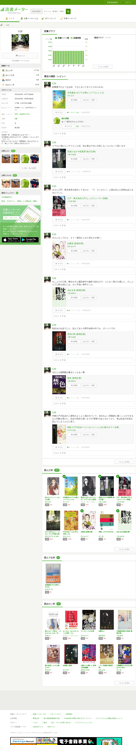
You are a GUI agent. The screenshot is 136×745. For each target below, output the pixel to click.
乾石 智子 (48, 502)
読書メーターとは (39, 714)
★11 (68, 172)
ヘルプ (35, 722)
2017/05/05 (86, 354)
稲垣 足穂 (102, 670)
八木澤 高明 (71, 201)
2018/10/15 (86, 310)
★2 (68, 220)
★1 (77, 126)
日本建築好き (6, 197)
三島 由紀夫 (71, 293)
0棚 (16, 119)
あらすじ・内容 (89, 100)
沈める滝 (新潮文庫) (76, 290)
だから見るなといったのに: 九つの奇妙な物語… (52, 534)
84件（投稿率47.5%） (23, 114)
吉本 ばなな (67, 536)
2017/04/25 (86, 398)
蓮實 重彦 (102, 635)
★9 (68, 447)
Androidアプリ (38, 727)
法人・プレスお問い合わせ (61, 722)
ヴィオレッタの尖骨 (87, 631)
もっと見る (103, 67)
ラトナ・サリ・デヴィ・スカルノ (89, 502)
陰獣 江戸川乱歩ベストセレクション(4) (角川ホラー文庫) (93, 427)
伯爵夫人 (102, 631)
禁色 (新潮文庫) (74, 378)
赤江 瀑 (101, 536)
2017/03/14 (86, 447)
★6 (68, 112)
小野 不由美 (71, 155)
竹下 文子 (70, 96)
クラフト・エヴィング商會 (71, 635)
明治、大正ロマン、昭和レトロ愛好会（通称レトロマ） (21, 201)
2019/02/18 (86, 171)
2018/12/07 (86, 220)
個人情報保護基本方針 (52, 718)
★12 (68, 310)
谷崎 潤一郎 (49, 589)
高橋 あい (48, 635)
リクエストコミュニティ (84, 722)
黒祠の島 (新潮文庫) (76, 334)
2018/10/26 (86, 263)
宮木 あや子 (71, 246)
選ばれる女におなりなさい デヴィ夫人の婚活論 (88, 499)
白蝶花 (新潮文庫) (75, 243)
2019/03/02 (86, 112)
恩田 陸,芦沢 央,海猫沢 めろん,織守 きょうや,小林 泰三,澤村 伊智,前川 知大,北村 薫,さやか (53, 536)
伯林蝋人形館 (67, 665)
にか (54, 83)
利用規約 (69, 714)
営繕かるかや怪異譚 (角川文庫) (81, 151)
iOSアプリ (51, 727)
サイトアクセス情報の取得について (109, 718)
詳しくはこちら (11, 218)
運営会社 (36, 718)
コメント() (74, 112)
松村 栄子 (48, 670)
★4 (68, 398)
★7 (68, 264)
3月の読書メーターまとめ (20, 60)
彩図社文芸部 (85, 670)
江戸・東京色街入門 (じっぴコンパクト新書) (87, 198)
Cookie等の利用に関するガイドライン (78, 718)
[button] (68, 11)
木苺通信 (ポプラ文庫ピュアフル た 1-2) (85, 92)
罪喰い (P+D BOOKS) (106, 532)
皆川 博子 (66, 670)
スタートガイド (55, 714)
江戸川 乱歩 (71, 430)
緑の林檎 (65, 118)
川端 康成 (119, 635)
